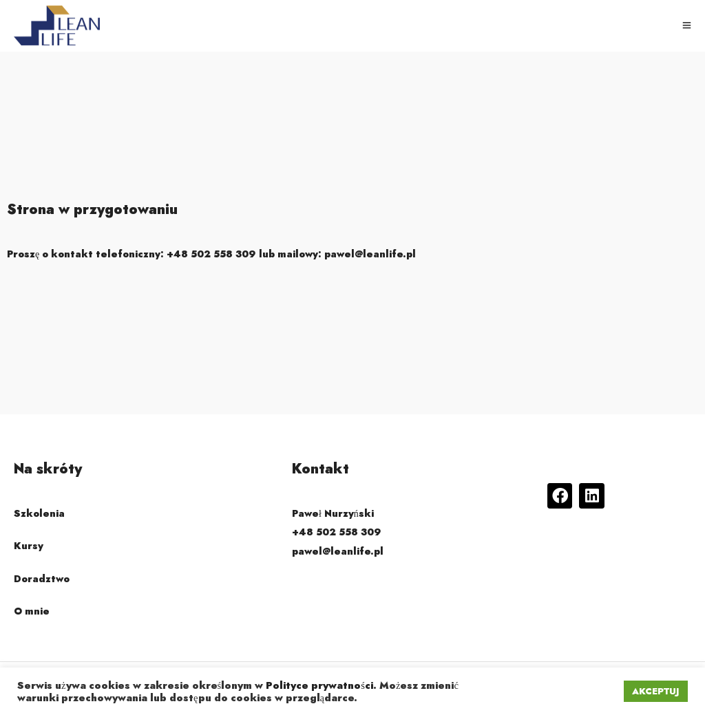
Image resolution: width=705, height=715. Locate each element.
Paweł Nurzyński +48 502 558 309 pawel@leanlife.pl (337, 531)
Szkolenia (39, 513)
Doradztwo (42, 579)
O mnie (32, 611)
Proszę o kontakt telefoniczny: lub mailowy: (211, 254)
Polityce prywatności (319, 685)
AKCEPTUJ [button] (656, 691)
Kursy (28, 546)
